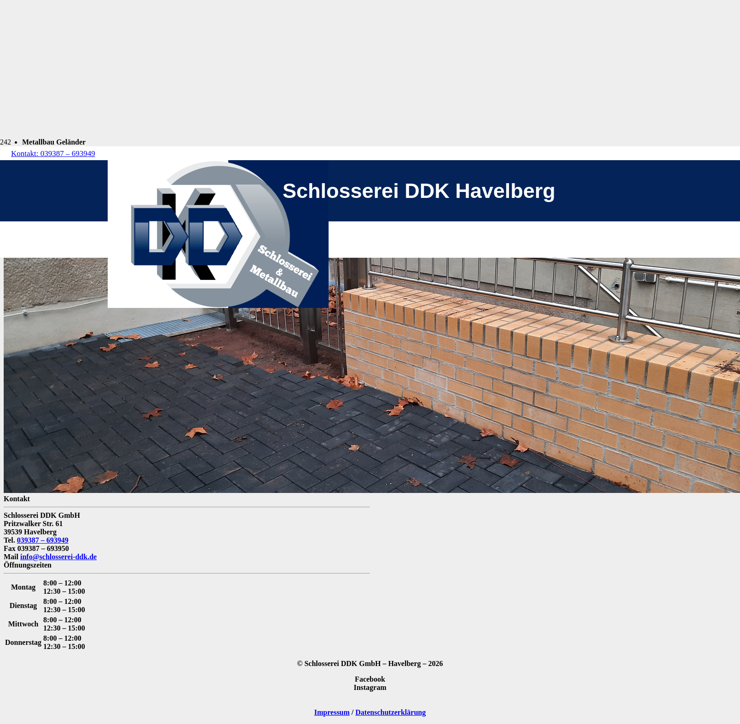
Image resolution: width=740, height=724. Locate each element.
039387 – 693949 (43, 540)
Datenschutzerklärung (390, 712)
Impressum (332, 712)
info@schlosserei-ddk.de (58, 557)
